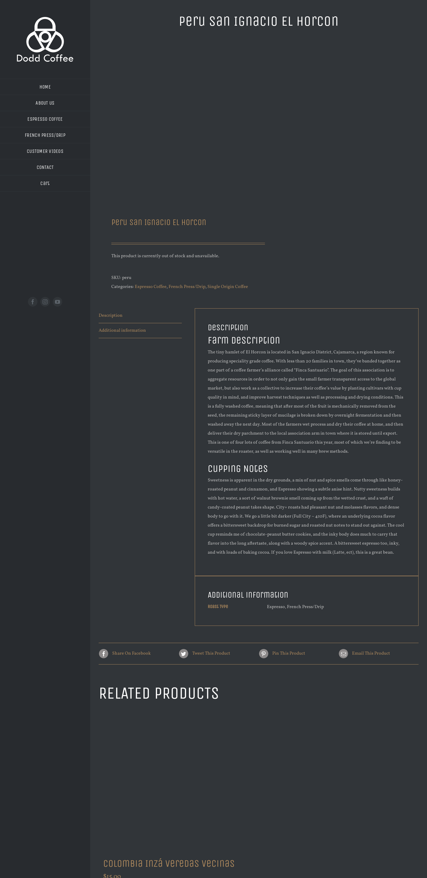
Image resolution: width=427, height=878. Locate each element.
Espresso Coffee (151, 287)
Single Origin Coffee (227, 287)
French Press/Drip (187, 287)
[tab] (140, 315)
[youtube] (57, 302)
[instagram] (45, 302)
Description (111, 316)
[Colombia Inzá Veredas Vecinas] (176, 780)
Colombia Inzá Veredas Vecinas (169, 863)
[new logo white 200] (45, 19)
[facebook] (32, 302)
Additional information (122, 330)
